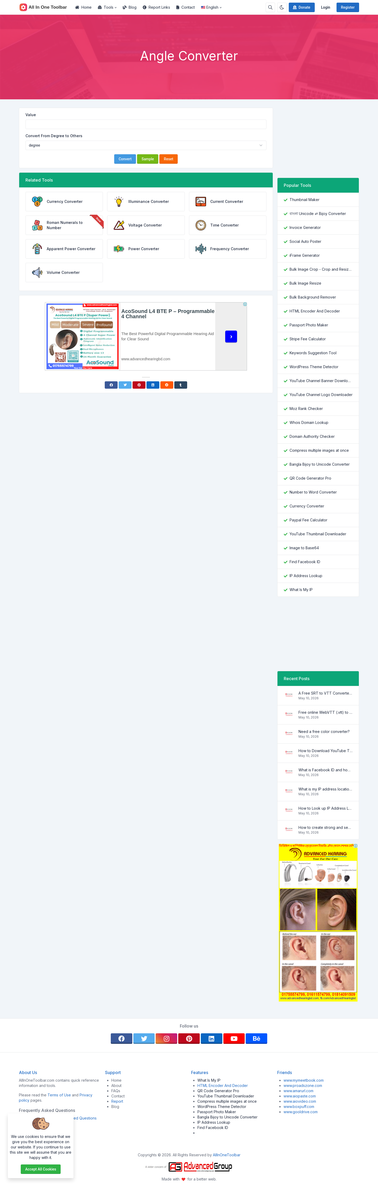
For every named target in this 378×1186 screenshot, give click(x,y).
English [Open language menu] (209, 7)
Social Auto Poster (305, 241)
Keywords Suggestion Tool (313, 353)
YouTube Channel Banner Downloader (321, 380)
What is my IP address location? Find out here (325, 789)
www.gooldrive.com (301, 1112)
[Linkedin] (152, 385)
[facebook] (121, 1038)
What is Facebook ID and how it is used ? (325, 770)
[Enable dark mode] (282, 7)
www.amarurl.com (298, 1091)
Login (325, 7)
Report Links (156, 7)
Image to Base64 (304, 548)
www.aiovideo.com (300, 1101)
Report (117, 1101)
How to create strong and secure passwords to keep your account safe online (325, 827)
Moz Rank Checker (306, 408)
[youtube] (234, 1038)
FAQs (115, 1091)
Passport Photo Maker (309, 325)
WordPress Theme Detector (314, 366)
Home (83, 7)
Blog (129, 7)
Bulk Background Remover (313, 297)
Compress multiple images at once (319, 450)
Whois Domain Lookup (309, 422)
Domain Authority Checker (312, 436)
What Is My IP (301, 589)
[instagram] (166, 1038)
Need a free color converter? (324, 731)
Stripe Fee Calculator (308, 339)
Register (348, 7)
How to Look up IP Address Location (325, 808)
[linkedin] (211, 1038)
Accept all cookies (40, 1169)
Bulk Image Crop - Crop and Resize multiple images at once (321, 269)
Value (30, 114)
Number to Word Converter (313, 492)
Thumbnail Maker (304, 199)
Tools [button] (105, 7)
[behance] (256, 1038)
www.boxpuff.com (299, 1106)
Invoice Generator (305, 227)
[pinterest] (189, 1038)
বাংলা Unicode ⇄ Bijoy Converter (318, 213)
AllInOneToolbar (226, 1155)
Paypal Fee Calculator (308, 520)
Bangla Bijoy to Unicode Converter (320, 464)
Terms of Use (59, 1095)
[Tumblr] (180, 385)
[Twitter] (125, 385)
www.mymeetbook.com (304, 1080)
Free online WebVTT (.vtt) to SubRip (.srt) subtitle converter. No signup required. (325, 712)
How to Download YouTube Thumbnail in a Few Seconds (325, 750)
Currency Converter (307, 506)
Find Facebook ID (305, 561)
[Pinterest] (139, 385)
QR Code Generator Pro (310, 478)
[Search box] (270, 7)
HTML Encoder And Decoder (315, 311)
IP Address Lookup (306, 575)
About (116, 1085)
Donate (301, 7)
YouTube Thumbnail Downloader (318, 534)
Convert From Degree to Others (53, 136)
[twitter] (144, 1038)
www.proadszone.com (303, 1085)
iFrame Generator (305, 255)
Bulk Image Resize (305, 283)
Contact (185, 7)
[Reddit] (166, 385)
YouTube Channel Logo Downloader (321, 394)
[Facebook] (111, 385)
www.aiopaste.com (300, 1096)
